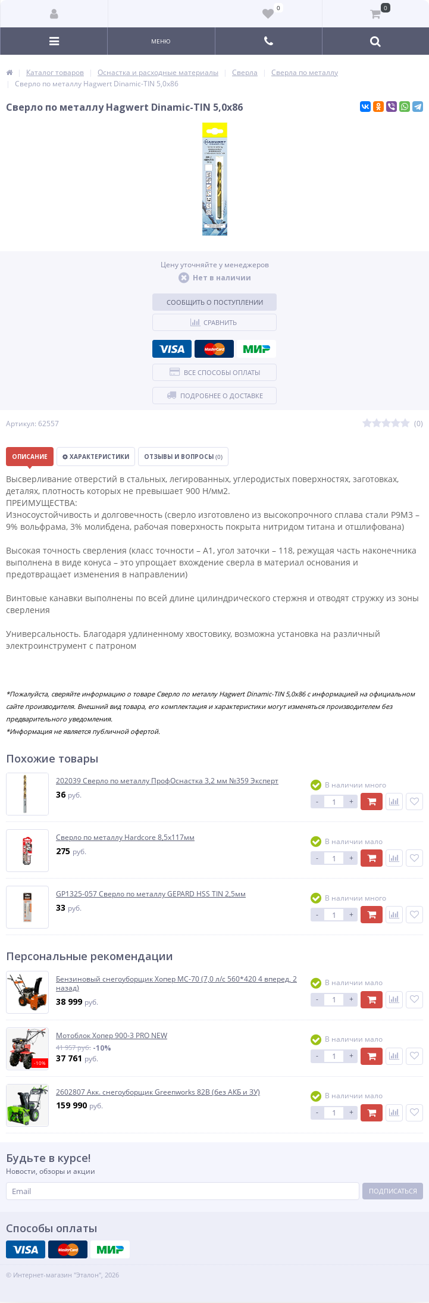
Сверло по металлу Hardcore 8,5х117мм (125, 837)
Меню (161, 41)
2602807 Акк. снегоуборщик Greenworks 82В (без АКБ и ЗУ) (158, 1092)
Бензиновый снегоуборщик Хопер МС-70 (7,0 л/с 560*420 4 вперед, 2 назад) (176, 983)
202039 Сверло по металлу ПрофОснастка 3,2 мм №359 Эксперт (167, 781)
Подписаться (393, 1190)
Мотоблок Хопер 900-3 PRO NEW (111, 1035)
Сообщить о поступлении (215, 302)
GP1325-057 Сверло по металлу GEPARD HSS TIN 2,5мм (151, 894)
